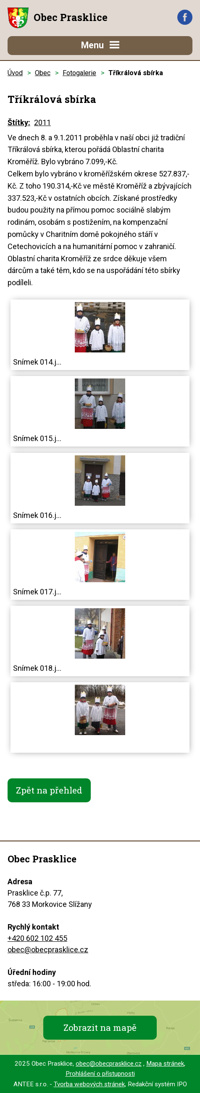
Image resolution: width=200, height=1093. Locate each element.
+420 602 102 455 (37, 938)
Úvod (15, 73)
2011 (42, 122)
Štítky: (19, 122)
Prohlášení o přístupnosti (100, 1073)
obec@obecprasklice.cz (48, 949)
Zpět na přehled (49, 790)
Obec (42, 73)
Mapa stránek (165, 1063)
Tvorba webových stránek (89, 1084)
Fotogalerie (79, 73)
